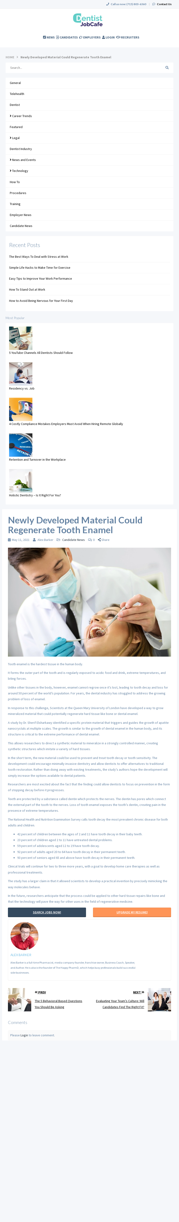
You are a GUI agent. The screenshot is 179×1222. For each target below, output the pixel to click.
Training (15, 204)
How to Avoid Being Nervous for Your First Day (41, 301)
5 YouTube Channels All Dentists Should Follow (41, 353)
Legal (15, 138)
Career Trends (21, 116)
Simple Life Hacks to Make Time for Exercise (39, 267)
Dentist (15, 105)
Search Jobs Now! (47, 912)
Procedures (18, 193)
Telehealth (17, 94)
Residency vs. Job (21, 388)
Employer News (20, 215)
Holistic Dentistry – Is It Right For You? (35, 495)
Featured (16, 127)
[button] (105, 540)
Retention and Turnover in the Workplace (37, 459)
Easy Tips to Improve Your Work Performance (40, 278)
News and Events (23, 160)
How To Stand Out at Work (27, 289)
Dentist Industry (21, 149)
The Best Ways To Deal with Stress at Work (38, 256)
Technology (19, 171)
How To (15, 182)
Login (24, 1035)
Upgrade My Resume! (132, 912)
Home (10, 57)
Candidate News (21, 226)
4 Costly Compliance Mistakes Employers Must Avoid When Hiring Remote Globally (66, 424)
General (15, 83)
